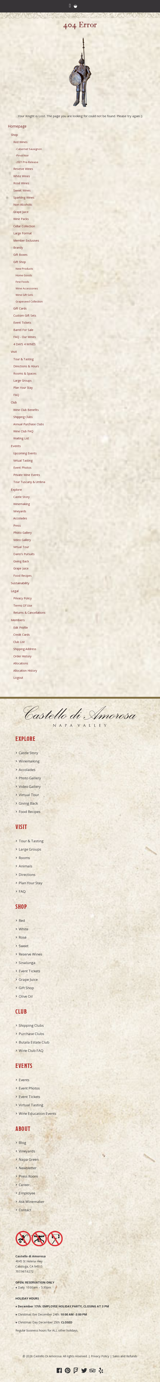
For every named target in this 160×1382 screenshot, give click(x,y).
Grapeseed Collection (29, 301)
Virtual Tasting (22, 460)
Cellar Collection (24, 226)
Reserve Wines (23, 169)
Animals (25, 866)
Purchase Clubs (31, 1033)
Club (14, 402)
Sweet (23, 945)
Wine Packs (21, 219)
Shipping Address (24, 649)
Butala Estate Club (34, 1042)
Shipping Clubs (23, 417)
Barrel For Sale (23, 330)
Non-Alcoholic (22, 205)
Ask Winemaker (31, 1201)
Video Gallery (22, 540)
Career (24, 1184)
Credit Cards (21, 635)
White (23, 929)
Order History (22, 656)
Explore (16, 489)
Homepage (17, 126)
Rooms (24, 857)
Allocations (20, 663)
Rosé (22, 937)
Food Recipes (22, 576)
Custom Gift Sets (24, 315)
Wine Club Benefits (26, 410)
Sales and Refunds (124, 1356)
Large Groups (22, 380)
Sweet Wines (22, 190)
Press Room (28, 1176)
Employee (27, 1193)
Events (16, 446)
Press (17, 525)
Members (18, 620)
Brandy (18, 248)
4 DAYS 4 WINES (24, 344)
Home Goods (24, 275)
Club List (19, 642)
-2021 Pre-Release (27, 162)
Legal (15, 591)
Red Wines (20, 142)
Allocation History (25, 671)
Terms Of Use (22, 605)
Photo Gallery (22, 533)
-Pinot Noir (22, 155)
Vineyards (19, 511)
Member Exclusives (26, 240)
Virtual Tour (21, 547)
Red (22, 920)
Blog (22, 1142)
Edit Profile (20, 628)
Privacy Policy (22, 598)
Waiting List (21, 438)
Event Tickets (22, 323)
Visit (14, 351)
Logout (18, 678)
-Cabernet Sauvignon (29, 149)
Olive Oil (26, 996)
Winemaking (21, 504)
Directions (27, 874)
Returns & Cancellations (29, 613)
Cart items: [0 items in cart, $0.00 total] (75, 6)
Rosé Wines (21, 183)
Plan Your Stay (23, 388)
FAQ (16, 395)
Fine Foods (22, 282)
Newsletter (27, 1168)
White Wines (21, 176)
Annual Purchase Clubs (28, 424)
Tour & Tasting (23, 359)
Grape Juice (21, 212)
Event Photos (22, 468)
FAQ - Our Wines (24, 337)
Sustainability (20, 583)
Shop (14, 135)
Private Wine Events (26, 475)
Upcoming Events (25, 453)
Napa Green (29, 1159)
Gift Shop (19, 262)
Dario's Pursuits (24, 554)
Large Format (22, 233)
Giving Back (21, 561)
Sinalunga (27, 962)
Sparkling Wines (23, 197)
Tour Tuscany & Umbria (29, 482)
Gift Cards (20, 308)
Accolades (20, 518)
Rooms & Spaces (24, 373)
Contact (25, 1209)
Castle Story (21, 497)
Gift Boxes (20, 255)
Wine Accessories (27, 288)
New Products (24, 268)
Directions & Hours (26, 366)
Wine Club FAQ (23, 431)
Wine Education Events (37, 1113)
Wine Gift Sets (24, 295)
